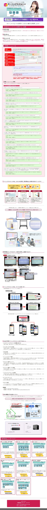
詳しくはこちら (8, 455)
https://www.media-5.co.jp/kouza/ (12, 388)
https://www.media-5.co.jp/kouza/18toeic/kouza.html (21, 389)
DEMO (8, 457)
